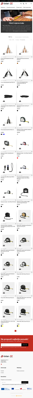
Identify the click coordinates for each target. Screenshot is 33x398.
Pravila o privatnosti (20, 370)
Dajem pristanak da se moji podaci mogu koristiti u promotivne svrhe (13, 347)
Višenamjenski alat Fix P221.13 (7, 129)
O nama (2, 372)
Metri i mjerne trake (3, 80)
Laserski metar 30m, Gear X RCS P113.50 (7, 177)
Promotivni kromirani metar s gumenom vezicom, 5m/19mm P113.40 (23, 178)
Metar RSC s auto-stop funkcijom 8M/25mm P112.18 (7, 251)
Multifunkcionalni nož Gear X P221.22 (23, 106)
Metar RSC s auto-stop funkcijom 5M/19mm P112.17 (24, 251)
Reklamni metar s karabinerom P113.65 (7, 154)
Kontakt (2, 370)
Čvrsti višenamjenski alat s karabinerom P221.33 (22, 83)
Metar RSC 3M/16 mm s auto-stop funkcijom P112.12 (8, 322)
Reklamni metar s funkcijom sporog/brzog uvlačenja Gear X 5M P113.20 (8, 226)
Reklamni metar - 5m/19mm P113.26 (8, 201)
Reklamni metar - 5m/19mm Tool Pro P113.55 (24, 154)
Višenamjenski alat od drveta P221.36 (23, 59)
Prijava (24, 382)
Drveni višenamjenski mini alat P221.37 (7, 59)
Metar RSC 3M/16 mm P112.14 (7, 297)
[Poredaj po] (26, 40)
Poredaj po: (17, 39)
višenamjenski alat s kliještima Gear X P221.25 (8, 106)
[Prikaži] (13, 40)
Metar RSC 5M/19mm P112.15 (23, 274)
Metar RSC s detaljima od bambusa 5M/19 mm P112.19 (24, 226)
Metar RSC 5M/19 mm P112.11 (23, 321)
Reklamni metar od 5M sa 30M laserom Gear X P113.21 (23, 202)
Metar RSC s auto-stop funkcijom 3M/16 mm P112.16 (7, 274)
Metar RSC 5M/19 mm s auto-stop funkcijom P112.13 (24, 298)
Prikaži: (10, 39)
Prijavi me (25, 344)
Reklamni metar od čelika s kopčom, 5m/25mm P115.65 (24, 130)
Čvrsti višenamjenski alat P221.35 (8, 82)
